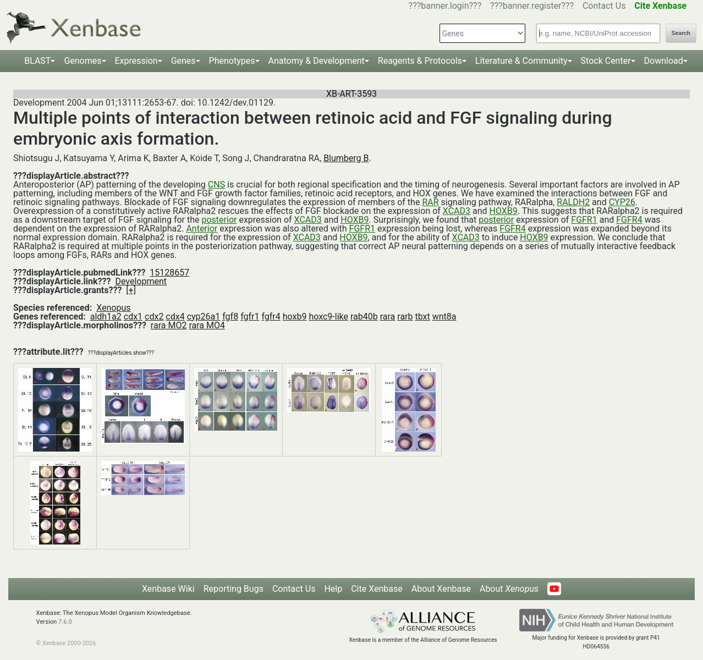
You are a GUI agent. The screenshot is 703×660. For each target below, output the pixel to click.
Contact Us (604, 6)
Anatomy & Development (316, 61)
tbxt (422, 316)
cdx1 (133, 316)
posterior (219, 220)
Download (663, 61)
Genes (183, 61)
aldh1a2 (106, 316)
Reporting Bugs (233, 589)
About (509, 589)
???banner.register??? (532, 6)
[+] (131, 290)
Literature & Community (521, 61)
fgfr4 (270, 316)
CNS (216, 184)
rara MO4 (207, 325)
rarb (405, 316)
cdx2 (154, 316)
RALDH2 (573, 202)
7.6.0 (65, 621)
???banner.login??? (445, 6)
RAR (430, 202)
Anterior (201, 228)
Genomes (82, 61)
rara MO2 (169, 325)
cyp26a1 (204, 316)
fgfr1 (249, 316)
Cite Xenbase (377, 589)
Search (681, 33)
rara (388, 316)
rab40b (364, 316)
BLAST (37, 61)
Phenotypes (232, 61)
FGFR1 (584, 220)
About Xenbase (441, 589)
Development (141, 281)
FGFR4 (629, 220)
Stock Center (606, 61)
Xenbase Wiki (168, 589)
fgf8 (230, 316)
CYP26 (622, 202)
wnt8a (444, 316)
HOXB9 (504, 211)
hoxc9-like (328, 316)
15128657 (169, 272)
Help (333, 589)
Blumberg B (346, 158)
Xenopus (113, 307)
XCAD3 (456, 211)
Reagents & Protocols (420, 61)
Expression (136, 61)
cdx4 (175, 316)
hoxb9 (295, 316)
